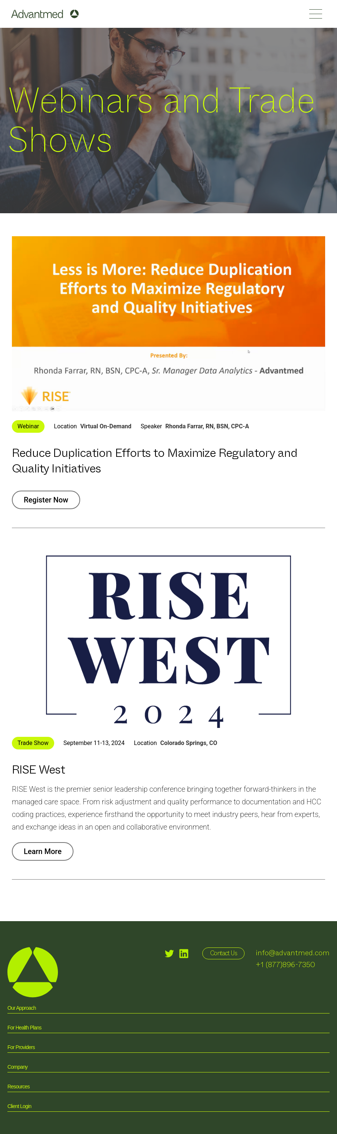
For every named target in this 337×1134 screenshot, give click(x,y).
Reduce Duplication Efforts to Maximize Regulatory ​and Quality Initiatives (154, 460)
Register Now (46, 499)
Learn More (43, 851)
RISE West (38, 769)
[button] (315, 14)
